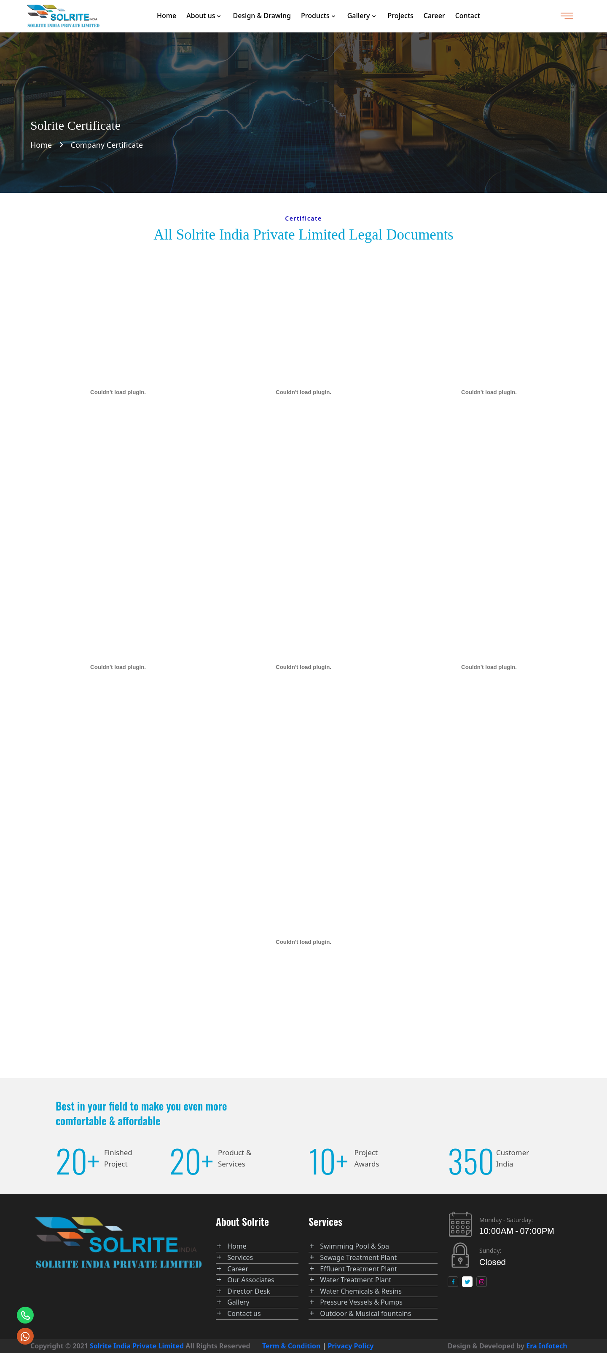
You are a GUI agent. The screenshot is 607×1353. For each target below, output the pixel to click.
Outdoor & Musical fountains (365, 1313)
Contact (467, 15)
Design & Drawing (262, 15)
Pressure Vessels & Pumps (361, 1302)
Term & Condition (291, 1345)
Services (240, 1257)
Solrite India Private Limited (137, 1345)
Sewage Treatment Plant (358, 1257)
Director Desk (248, 1291)
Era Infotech (546, 1345)
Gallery (358, 15)
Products (315, 15)
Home (166, 15)
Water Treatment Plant (356, 1279)
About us (200, 15)
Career (434, 15)
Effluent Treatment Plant (358, 1268)
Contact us (244, 1313)
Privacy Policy (351, 1345)
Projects (401, 15)
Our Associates (250, 1279)
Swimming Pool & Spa (354, 1246)
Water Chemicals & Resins (361, 1291)
